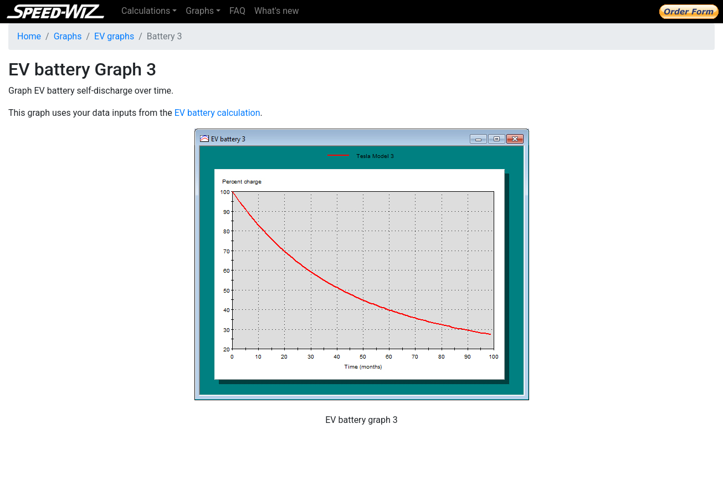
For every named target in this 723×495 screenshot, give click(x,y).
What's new (276, 11)
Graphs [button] (200, 11)
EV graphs (114, 36)
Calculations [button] (145, 11)
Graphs (68, 36)
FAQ (237, 11)
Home (29, 36)
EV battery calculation (217, 113)
